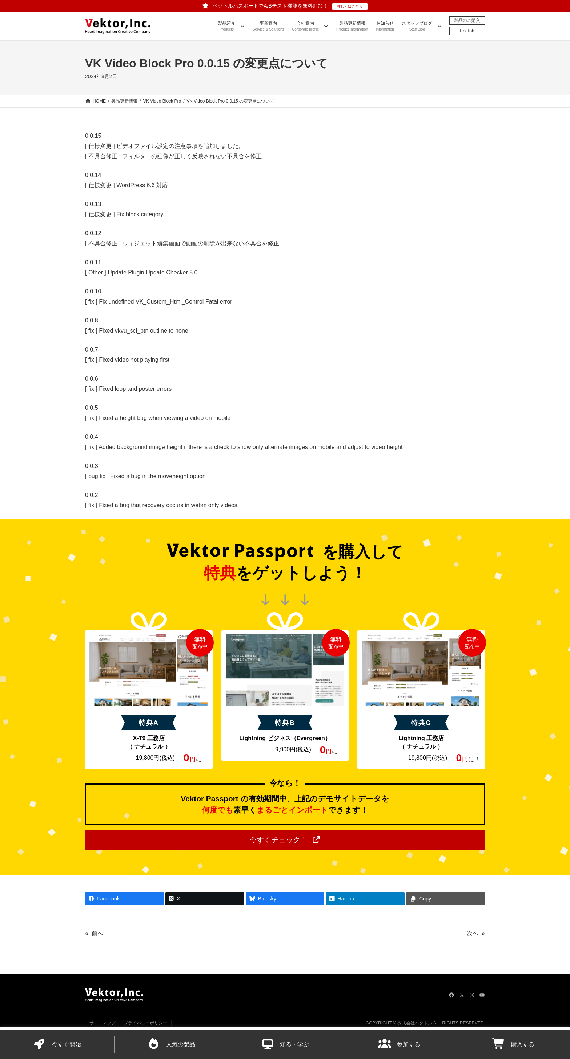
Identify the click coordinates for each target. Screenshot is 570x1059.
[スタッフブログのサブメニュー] (439, 26)
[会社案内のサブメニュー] (326, 26)
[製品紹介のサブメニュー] (242, 26)
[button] (285, 840)
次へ (472, 933)
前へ (97, 933)
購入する (513, 1044)
